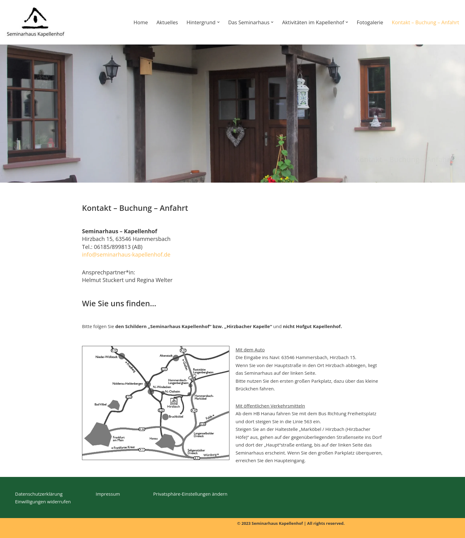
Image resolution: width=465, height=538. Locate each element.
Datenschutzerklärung (39, 494)
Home (141, 22)
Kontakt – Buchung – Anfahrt (425, 22)
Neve (12, 528)
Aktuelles (167, 22)
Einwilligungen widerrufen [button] (43, 501)
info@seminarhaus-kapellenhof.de (126, 254)
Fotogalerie (370, 22)
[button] (218, 22)
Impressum (108, 494)
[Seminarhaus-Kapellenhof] (35, 22)
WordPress (68, 528)
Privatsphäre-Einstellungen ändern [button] (190, 494)
